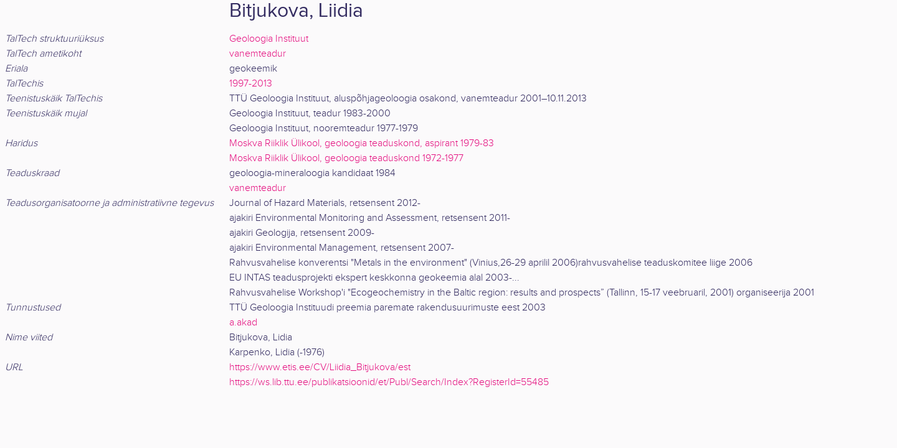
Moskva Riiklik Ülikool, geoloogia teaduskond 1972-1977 (346, 158)
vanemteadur (257, 54)
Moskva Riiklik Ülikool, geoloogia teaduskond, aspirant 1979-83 (361, 143)
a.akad (243, 323)
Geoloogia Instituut (268, 39)
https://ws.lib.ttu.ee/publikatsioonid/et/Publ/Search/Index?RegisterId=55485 (389, 382)
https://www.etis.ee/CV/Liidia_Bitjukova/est (320, 367)
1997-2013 (250, 84)
